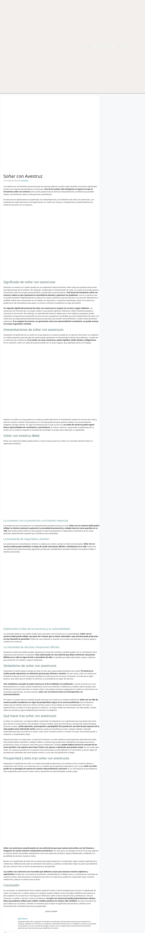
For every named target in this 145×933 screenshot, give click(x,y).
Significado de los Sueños (103, 46)
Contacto (125, 46)
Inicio (82, 46)
